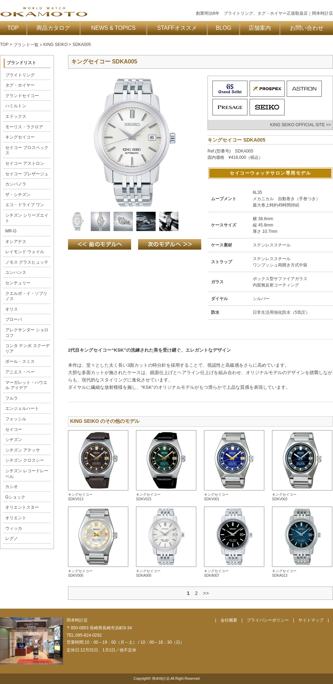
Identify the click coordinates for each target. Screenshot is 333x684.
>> (206, 593)
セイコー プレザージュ (26, 173)
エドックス (15, 116)
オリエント (15, 517)
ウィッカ (13, 528)
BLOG (223, 28)
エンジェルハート (22, 408)
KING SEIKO (55, 44)
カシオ (11, 486)
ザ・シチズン (17, 194)
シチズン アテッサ (22, 450)
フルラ (11, 398)
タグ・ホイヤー (20, 85)
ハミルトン (15, 105)
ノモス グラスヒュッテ (26, 262)
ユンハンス (15, 272)
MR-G (10, 231)
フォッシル (15, 419)
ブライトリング (20, 75)
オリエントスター (22, 507)
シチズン (13, 439)
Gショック (15, 497)
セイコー (13, 429)
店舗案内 (260, 28)
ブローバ (13, 319)
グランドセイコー (22, 95)
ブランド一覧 (26, 44)
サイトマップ (311, 620)
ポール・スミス (20, 361)
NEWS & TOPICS (113, 28)
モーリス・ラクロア (24, 126)
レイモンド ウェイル (24, 251)
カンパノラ (15, 184)
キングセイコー (20, 137)
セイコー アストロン (24, 163)
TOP (13, 28)
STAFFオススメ (177, 28)
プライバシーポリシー (268, 620)
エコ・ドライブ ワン (24, 204)
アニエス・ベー (20, 372)
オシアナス (15, 241)
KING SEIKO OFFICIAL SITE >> (300, 124)
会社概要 (228, 620)
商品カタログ (53, 28)
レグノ (11, 538)
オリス (11, 309)
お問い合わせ (307, 28)
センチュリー (17, 282)
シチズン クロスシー (24, 460)
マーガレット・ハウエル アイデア (26, 385)
